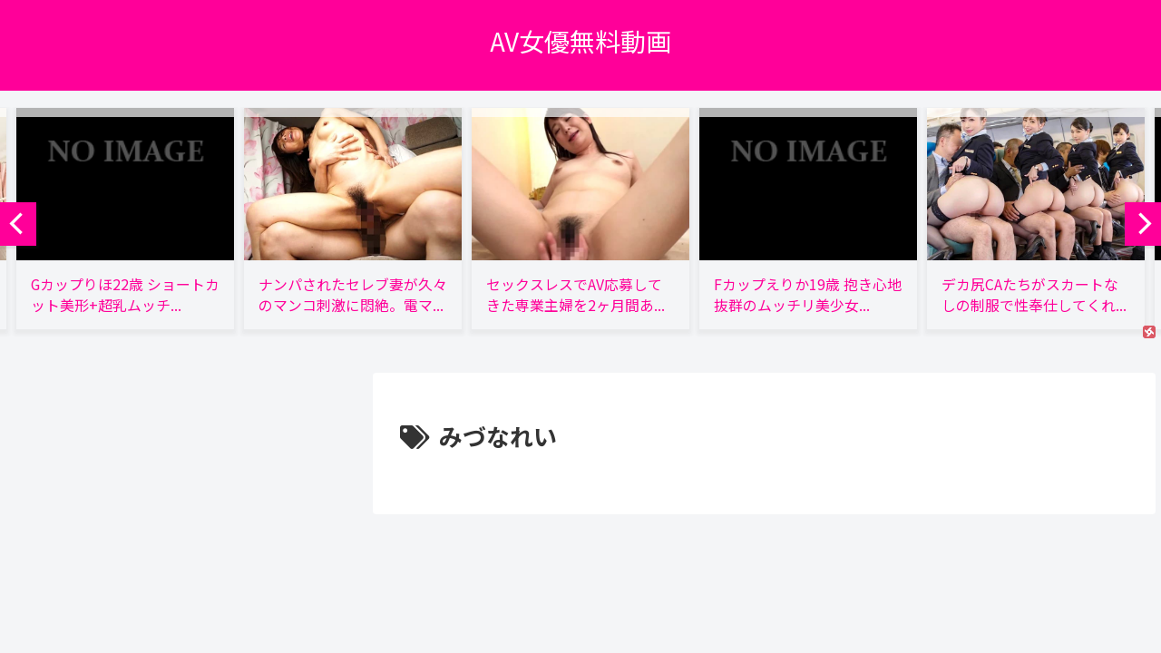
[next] (1143, 224)
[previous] (18, 224)
